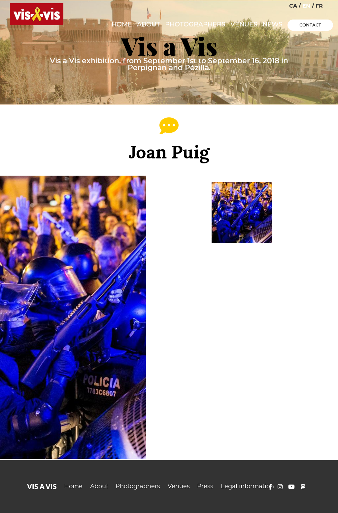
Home (122, 24)
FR (319, 6)
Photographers (195, 24)
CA (293, 6)
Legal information (247, 487)
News (272, 24)
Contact (310, 25)
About (148, 24)
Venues (243, 24)
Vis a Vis (169, 46)
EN (306, 6)
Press (205, 487)
